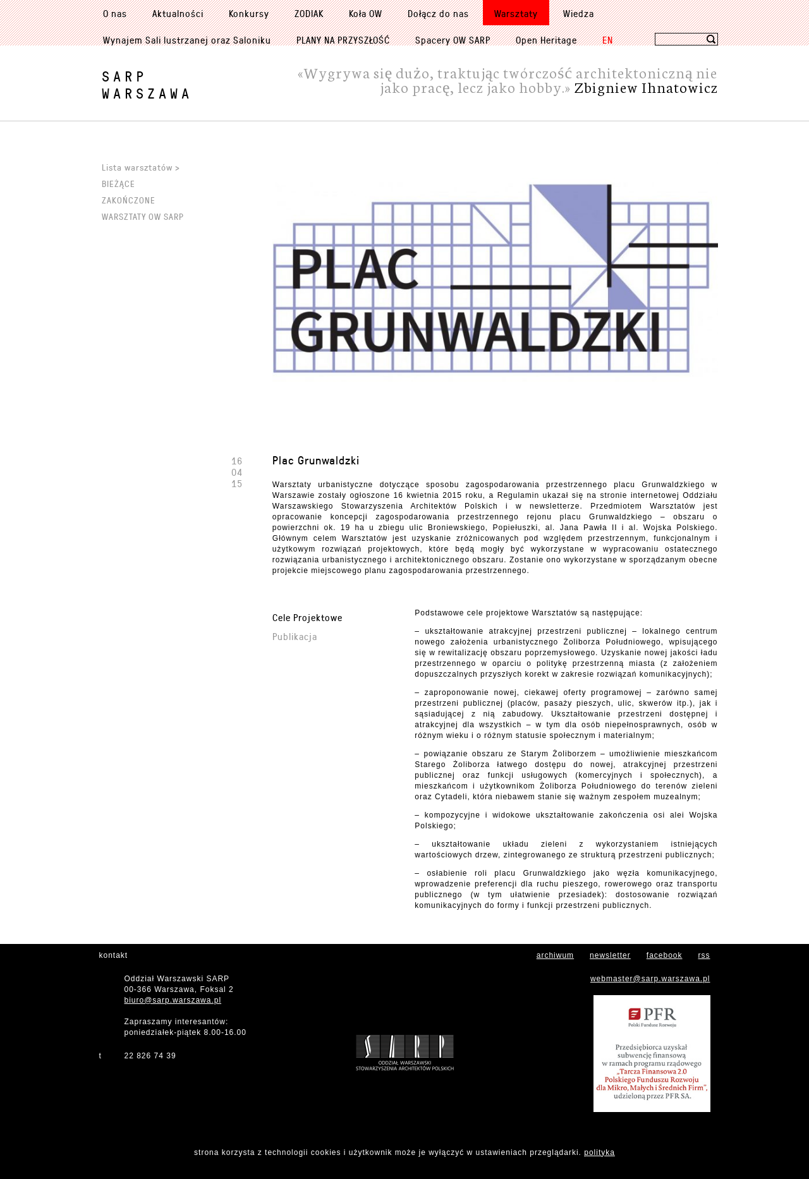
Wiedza (578, 13)
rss (704, 955)
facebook (665, 955)
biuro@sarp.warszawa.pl (173, 1000)
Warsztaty (516, 13)
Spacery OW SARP (452, 39)
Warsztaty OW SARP (143, 216)
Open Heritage (546, 39)
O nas (115, 13)
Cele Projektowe (307, 617)
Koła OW (365, 13)
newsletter (610, 955)
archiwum (555, 955)
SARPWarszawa (147, 84)
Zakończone (128, 200)
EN (607, 39)
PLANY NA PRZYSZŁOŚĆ (343, 39)
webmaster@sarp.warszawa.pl (650, 978)
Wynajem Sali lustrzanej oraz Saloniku (187, 39)
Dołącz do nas (438, 13)
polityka (599, 1152)
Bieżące (118, 184)
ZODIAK (309, 13)
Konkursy (249, 13)
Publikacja (294, 636)
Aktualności (178, 13)
